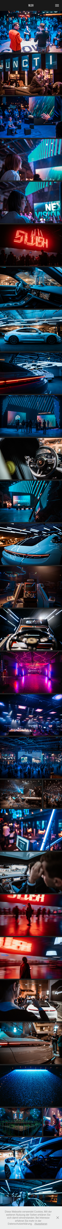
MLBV (31, 5)
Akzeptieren (40, 1223)
